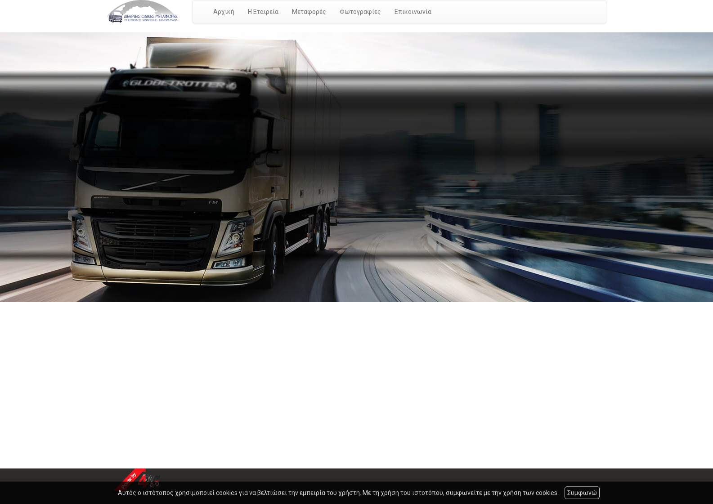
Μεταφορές (309, 11)
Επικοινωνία (413, 11)
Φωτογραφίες (360, 11)
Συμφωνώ (582, 492)
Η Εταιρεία (263, 11)
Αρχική (223, 11)
